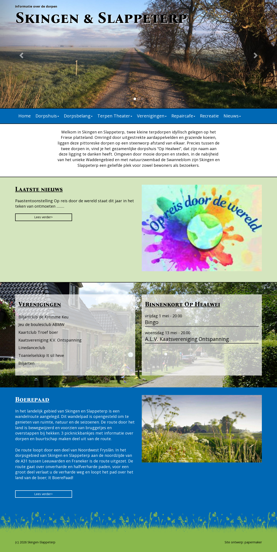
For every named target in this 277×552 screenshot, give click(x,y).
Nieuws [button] (232, 116)
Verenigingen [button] (152, 116)
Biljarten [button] (26, 363)
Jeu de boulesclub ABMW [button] (41, 324)
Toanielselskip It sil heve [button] (41, 355)
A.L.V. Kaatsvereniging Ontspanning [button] (187, 338)
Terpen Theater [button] (114, 116)
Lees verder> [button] (43, 217)
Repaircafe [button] (183, 116)
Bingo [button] (151, 322)
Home (24, 116)
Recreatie (209, 116)
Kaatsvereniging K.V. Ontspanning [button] (50, 340)
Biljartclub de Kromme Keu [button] (43, 316)
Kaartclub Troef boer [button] (38, 332)
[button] (21, 54)
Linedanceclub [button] (31, 347)
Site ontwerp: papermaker (243, 542)
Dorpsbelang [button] (78, 116)
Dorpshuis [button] (47, 116)
